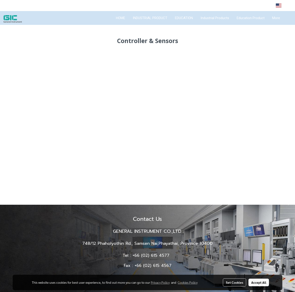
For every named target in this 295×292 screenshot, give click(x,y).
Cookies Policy (188, 282)
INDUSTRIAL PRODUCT (150, 18)
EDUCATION (184, 18)
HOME (120, 18)
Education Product (251, 18)
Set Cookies (234, 282)
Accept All (258, 282)
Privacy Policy (160, 282)
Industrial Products (215, 18)
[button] (288, 18)
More (276, 18)
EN (282, 5)
